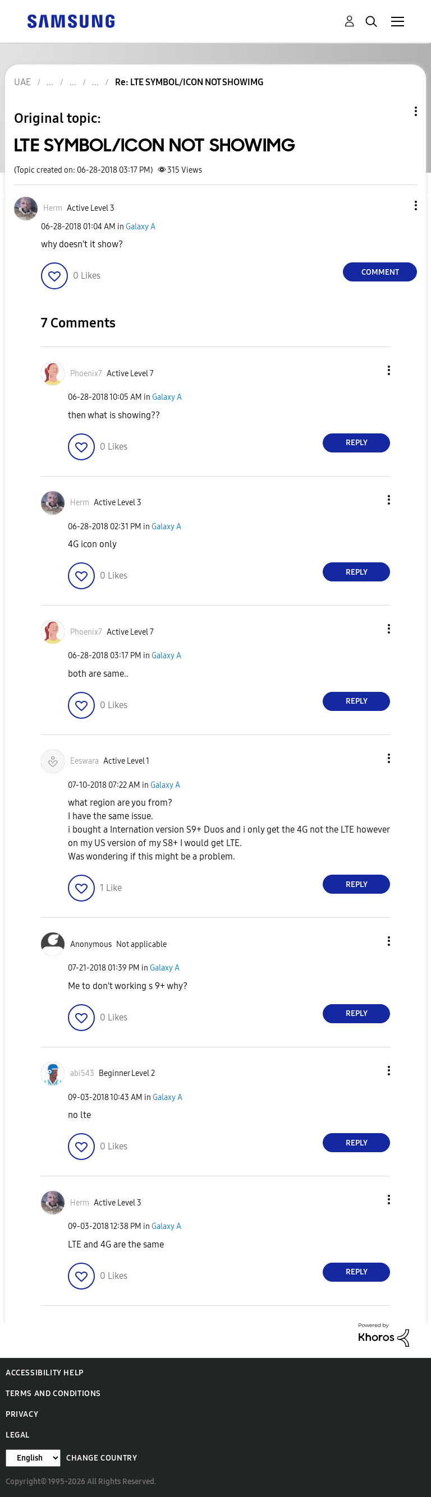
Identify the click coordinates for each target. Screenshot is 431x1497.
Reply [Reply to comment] (357, 442)
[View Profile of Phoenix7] (86, 373)
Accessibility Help (45, 1373)
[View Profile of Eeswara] (84, 761)
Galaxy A (140, 227)
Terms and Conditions (53, 1393)
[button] (397, 205)
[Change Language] (33, 1458)
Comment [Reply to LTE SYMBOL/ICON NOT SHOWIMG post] (380, 272)
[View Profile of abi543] (82, 1073)
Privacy (22, 1414)
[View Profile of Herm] (52, 208)
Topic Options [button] (397, 111)
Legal (18, 1435)
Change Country (101, 1458)
